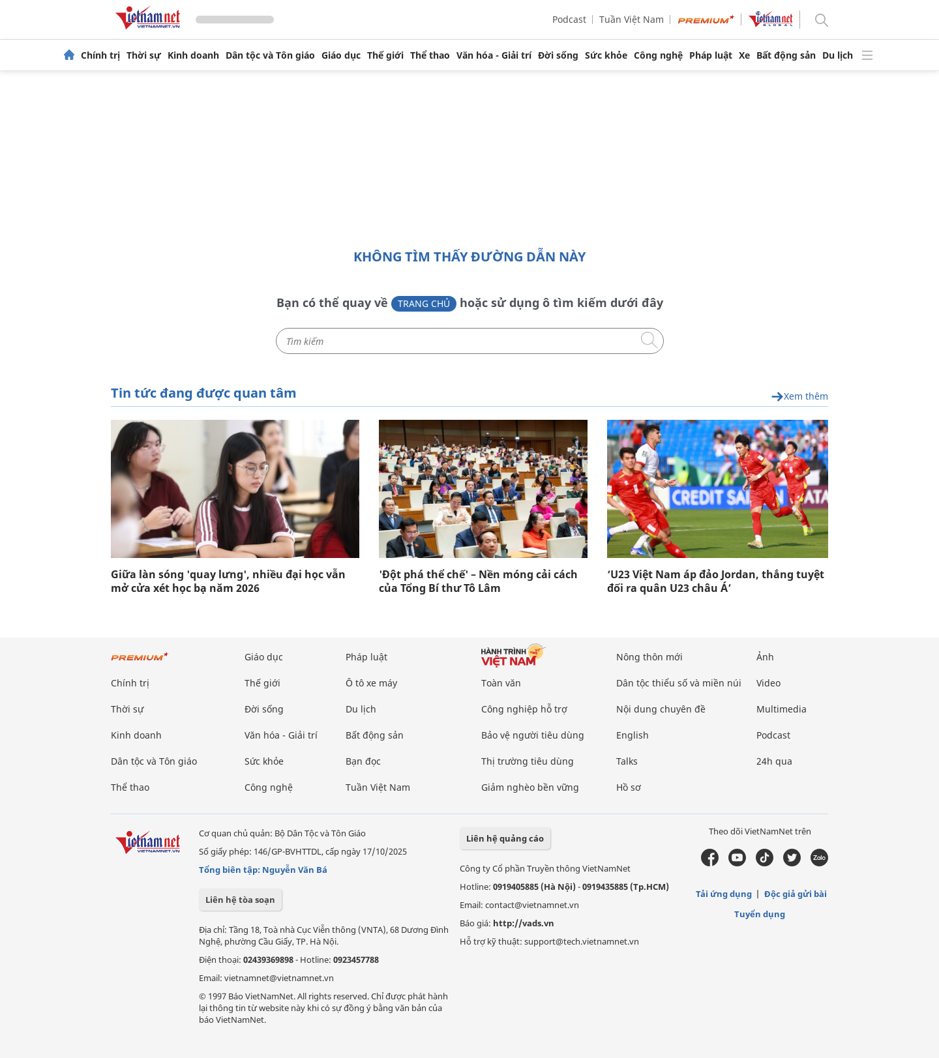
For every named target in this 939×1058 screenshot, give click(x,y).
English (632, 735)
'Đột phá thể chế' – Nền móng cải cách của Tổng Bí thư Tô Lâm (478, 581)
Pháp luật (710, 55)
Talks (627, 761)
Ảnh (765, 657)
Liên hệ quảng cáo (505, 838)
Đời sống (558, 55)
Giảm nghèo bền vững (530, 787)
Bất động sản (786, 55)
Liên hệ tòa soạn (240, 899)
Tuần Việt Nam (631, 19)
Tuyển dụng (759, 914)
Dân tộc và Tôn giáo (270, 55)
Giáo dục (341, 55)
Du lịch (837, 55)
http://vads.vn (523, 923)
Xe (744, 55)
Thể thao (430, 55)
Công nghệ (658, 55)
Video (768, 683)
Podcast (569, 19)
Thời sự (144, 55)
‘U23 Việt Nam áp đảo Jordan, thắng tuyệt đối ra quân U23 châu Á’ (715, 581)
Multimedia (781, 709)
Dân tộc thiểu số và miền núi (678, 683)
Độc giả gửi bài (795, 894)
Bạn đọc (363, 761)
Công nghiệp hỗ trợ (524, 709)
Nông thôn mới (649, 657)
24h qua (774, 761)
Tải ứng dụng (724, 894)
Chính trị (100, 55)
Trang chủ (424, 303)
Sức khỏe (606, 55)
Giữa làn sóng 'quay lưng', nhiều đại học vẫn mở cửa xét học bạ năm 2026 (228, 581)
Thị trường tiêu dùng (527, 761)
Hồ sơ (628, 787)
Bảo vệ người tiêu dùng (532, 735)
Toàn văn (501, 683)
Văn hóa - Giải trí (493, 55)
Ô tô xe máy (371, 683)
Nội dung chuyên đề (661, 709)
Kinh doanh (193, 55)
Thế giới (385, 55)
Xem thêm (799, 396)
